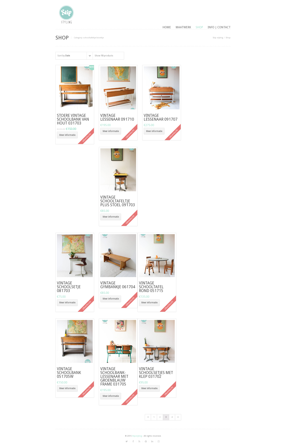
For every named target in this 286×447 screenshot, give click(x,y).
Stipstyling (137, 436)
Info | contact (219, 27)
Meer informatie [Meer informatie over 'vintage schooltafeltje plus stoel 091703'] (111, 217)
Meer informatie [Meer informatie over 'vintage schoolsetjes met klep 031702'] (149, 388)
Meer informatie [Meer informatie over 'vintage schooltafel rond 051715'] (149, 302)
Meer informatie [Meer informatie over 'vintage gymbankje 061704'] (111, 299)
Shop (199, 27)
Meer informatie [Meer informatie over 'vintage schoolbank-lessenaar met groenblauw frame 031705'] (111, 396)
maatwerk (183, 27)
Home (167, 27)
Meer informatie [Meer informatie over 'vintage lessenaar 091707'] (154, 131)
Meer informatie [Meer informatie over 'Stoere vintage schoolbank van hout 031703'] (67, 135)
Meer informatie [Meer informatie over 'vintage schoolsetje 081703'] (67, 302)
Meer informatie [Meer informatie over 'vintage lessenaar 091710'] (111, 131)
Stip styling (218, 38)
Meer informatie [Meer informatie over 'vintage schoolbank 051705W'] (67, 388)
